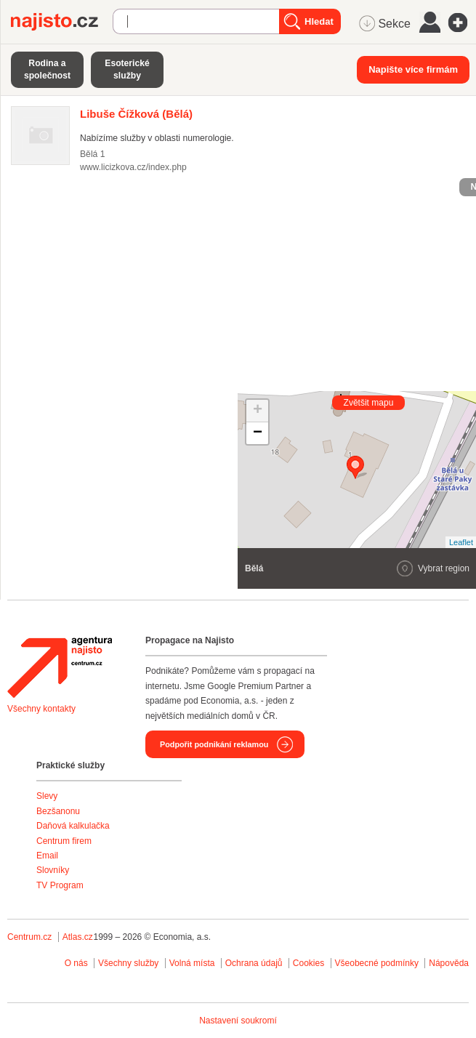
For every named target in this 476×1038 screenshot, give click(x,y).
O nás (76, 963)
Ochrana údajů (254, 963)
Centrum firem (64, 841)
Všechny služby (129, 963)
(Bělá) (136, 114)
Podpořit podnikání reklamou (214, 744)
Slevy (46, 796)
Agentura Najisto (59, 667)
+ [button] (257, 411)
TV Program (60, 885)
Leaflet (461, 542)
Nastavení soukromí (238, 1020)
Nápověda (449, 963)
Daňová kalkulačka (73, 826)
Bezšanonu (58, 811)
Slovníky (52, 870)
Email (47, 855)
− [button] (257, 433)
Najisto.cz (62, 22)
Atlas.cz (77, 937)
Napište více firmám (413, 69)
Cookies (308, 963)
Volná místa (192, 963)
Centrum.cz (29, 937)
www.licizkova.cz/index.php (133, 167)
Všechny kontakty (41, 709)
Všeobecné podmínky (377, 963)
